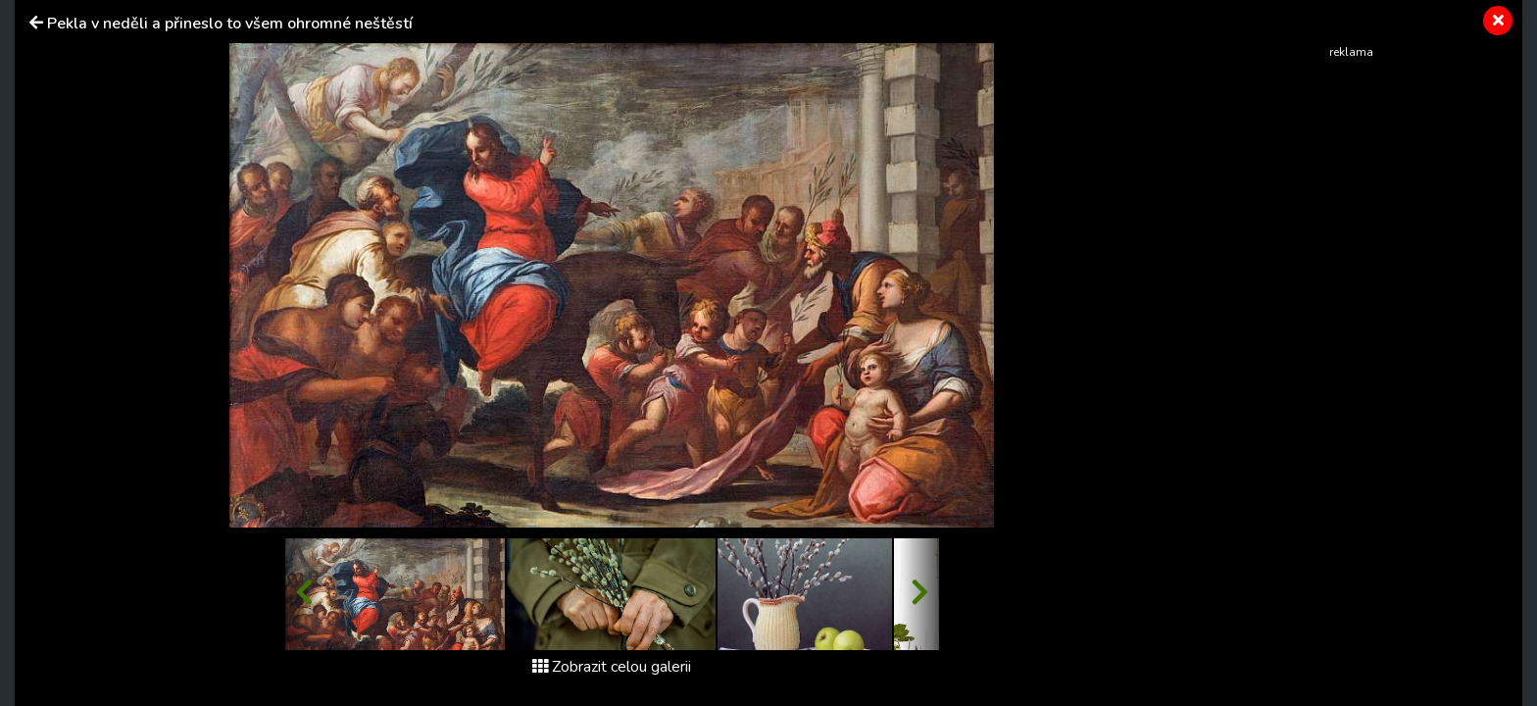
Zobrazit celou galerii (611, 667)
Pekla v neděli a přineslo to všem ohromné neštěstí (230, 23)
